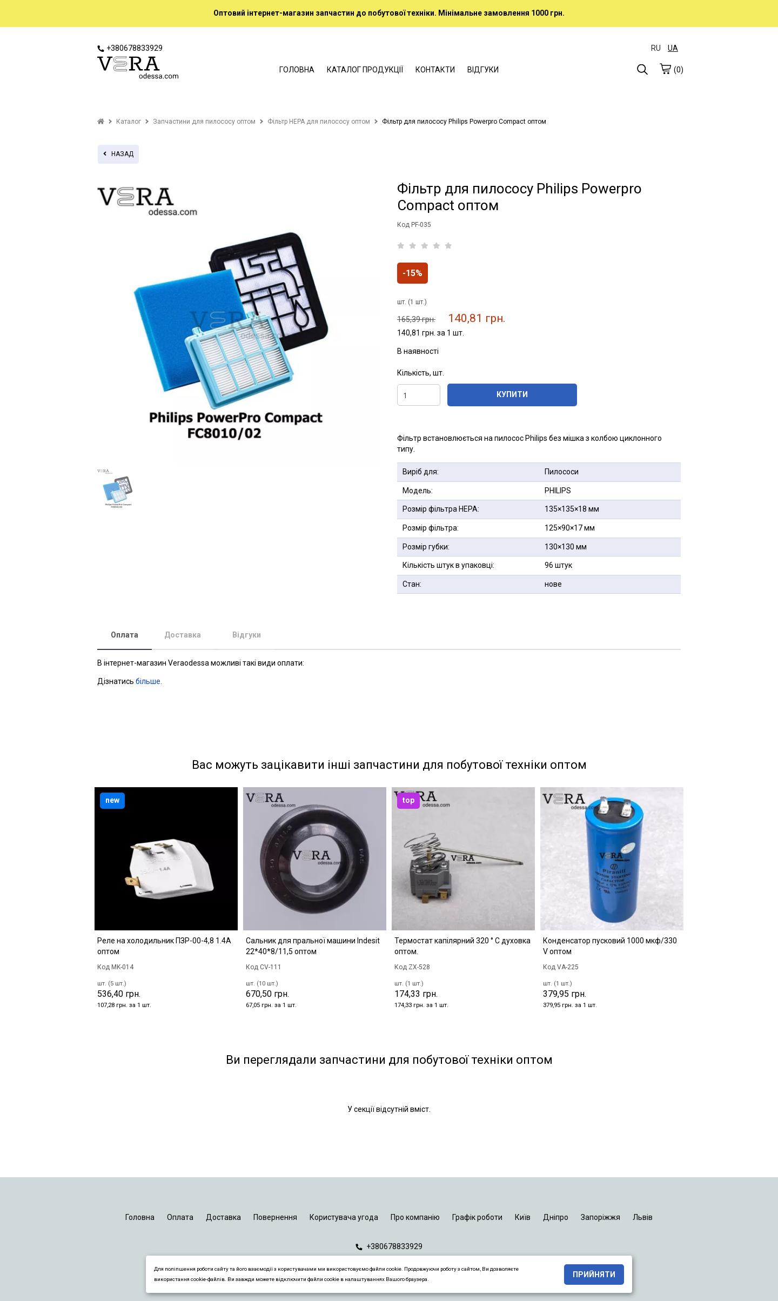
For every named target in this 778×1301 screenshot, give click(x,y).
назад (118, 154)
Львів (643, 1217)
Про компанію (415, 1217)
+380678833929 (130, 48)
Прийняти (594, 1274)
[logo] (137, 68)
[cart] (665, 68)
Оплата (124, 635)
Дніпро (555, 1217)
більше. (149, 681)
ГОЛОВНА (296, 69)
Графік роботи (477, 1217)
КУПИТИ (512, 394)
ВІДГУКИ (483, 69)
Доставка (182, 635)
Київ (523, 1217)
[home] (100, 121)
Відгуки (246, 635)
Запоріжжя (600, 1217)
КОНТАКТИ (435, 69)
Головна (140, 1217)
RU (656, 48)
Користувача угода (344, 1217)
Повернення (275, 1217)
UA (673, 48)
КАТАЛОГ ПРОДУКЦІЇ (365, 69)
